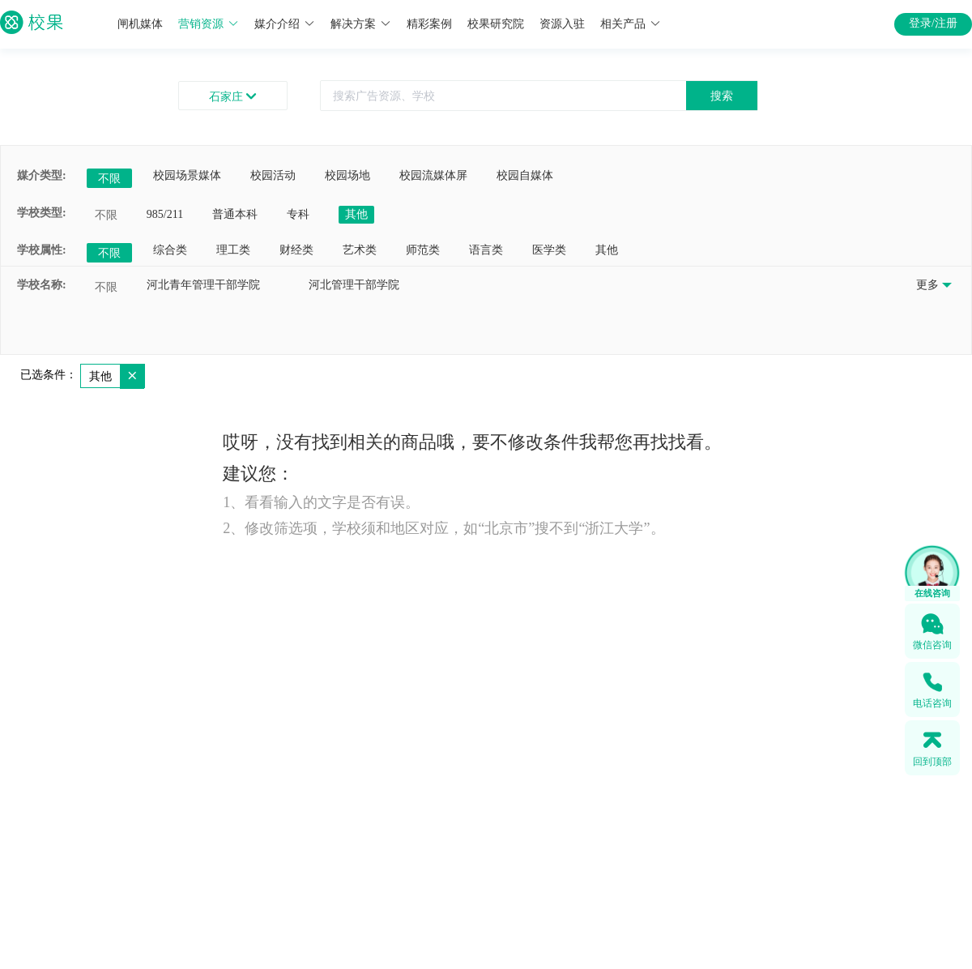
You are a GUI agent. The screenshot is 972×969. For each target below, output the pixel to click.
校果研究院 (495, 24)
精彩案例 (429, 24)
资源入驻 (562, 24)
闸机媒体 (140, 24)
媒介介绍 (284, 24)
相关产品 (630, 24)
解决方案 (360, 24)
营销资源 (208, 24)
